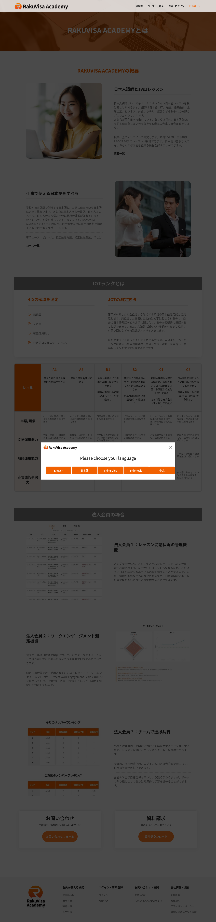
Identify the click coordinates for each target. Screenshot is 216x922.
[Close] (170, 447)
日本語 (84, 470)
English (58, 470)
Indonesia (136, 470)
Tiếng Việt (110, 470)
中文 (162, 470)
